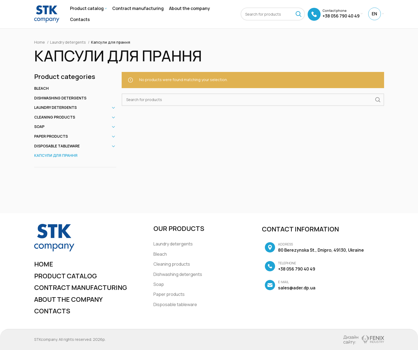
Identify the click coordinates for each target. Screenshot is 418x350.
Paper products (51, 136)
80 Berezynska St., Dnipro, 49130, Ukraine (314, 247)
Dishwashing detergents (60, 98)
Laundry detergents (68, 42)
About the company (68, 299)
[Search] (273, 14)
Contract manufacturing (80, 287)
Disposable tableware (57, 145)
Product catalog (65, 275)
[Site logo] (46, 13)
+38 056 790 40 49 (290, 266)
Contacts (52, 311)
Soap (39, 126)
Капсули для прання (56, 155)
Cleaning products (54, 117)
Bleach (41, 88)
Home (40, 42)
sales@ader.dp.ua (290, 285)
